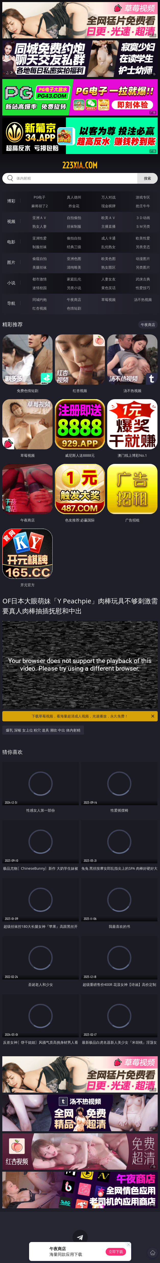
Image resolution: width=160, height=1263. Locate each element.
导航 (11, 303)
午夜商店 (74, 299)
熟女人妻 (39, 226)
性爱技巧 (143, 287)
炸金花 (74, 205)
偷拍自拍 (74, 238)
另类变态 (143, 246)
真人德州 (74, 197)
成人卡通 (108, 238)
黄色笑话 (108, 287)
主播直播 (108, 226)
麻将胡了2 (39, 205)
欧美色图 (108, 258)
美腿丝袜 (39, 267)
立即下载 (116, 1251)
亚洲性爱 (39, 238)
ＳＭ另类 (143, 226)
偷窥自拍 (39, 258)
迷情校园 (39, 287)
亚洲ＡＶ (39, 217)
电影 (11, 242)
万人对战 (108, 197)
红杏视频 (39, 308)
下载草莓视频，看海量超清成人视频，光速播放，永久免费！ (93, 716)
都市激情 (39, 279)
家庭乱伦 (74, 279)
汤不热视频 (143, 299)
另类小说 (74, 287)
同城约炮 (39, 299)
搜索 (147, 178)
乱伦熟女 (108, 246)
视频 (11, 221)
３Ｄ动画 (143, 217)
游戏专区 (143, 197)
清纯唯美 (74, 267)
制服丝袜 (39, 246)
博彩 (11, 201)
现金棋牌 (108, 205)
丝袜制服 (74, 226)
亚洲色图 (74, 258)
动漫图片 (143, 258)
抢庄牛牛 (143, 205)
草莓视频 (108, 299)
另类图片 (143, 267)
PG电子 (40, 197)
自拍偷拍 (74, 217)
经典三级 (74, 246)
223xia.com (79, 165)
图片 (11, 262)
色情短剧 (74, 308)
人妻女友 (108, 279)
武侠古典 (143, 279)
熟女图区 (108, 267)
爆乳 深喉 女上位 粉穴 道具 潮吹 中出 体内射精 (43, 730)
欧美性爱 (143, 238)
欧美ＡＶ (108, 217)
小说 (11, 283)
